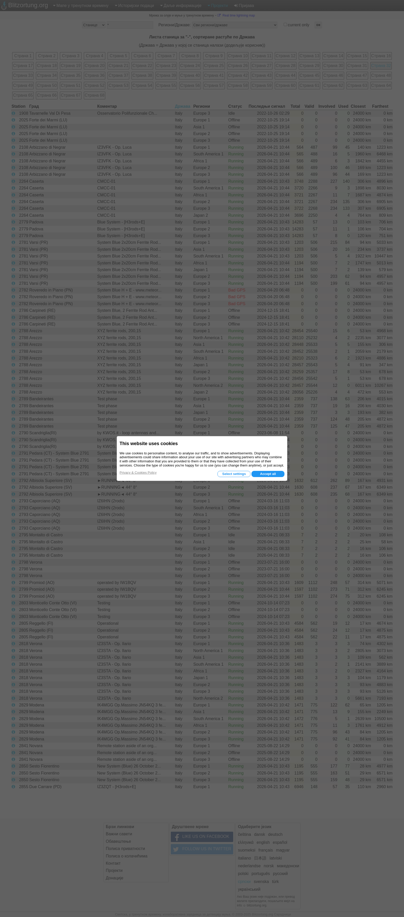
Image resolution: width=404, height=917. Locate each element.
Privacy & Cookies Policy (138, 472)
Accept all (268, 474)
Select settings (234, 474)
